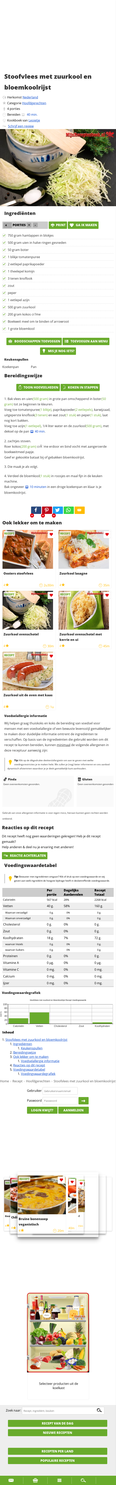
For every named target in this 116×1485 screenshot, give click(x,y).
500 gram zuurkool (21, 307)
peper (12, 293)
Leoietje (34, 120)
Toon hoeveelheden (38, 387)
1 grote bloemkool (21, 329)
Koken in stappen (80, 387)
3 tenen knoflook (20, 278)
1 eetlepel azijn (19, 300)
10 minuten (35, 487)
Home (4, 1081)
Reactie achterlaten (24, 855)
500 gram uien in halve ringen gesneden (37, 242)
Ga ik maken (83, 225)
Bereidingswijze (24, 1052)
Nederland (30, 97)
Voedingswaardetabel (29, 1069)
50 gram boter (18, 250)
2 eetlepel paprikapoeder (26, 264)
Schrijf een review (21, 126)
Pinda (9, 779)
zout (11, 286)
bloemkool (37, 476)
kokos (24, 446)
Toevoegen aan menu (86, 341)
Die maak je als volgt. (23, 467)
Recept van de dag (57, 1423)
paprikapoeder (72, 410)
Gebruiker (34, 1091)
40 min (37, 431)
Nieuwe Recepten (57, 1433)
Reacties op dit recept (29, 1065)
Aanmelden (73, 1110)
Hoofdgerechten (34, 103)
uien (37, 399)
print (57, 225)
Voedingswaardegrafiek (38, 1074)
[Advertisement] (58, 41)
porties (15, 109)
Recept (17, 1081)
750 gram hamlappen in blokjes (31, 235)
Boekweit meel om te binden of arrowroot (38, 321)
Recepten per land (57, 1451)
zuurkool (87, 426)
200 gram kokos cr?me (24, 314)
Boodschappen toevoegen (34, 341)
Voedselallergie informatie (40, 1061)
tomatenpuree (34, 410)
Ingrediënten (22, 1044)
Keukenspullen (32, 1048)
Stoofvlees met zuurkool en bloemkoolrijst (36, 1040)
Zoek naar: (13, 1410)
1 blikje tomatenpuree (24, 257)
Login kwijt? (42, 1110)
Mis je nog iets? (58, 351)
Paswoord (34, 1100)
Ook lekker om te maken (31, 1057)
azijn (29, 426)
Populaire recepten (57, 1460)
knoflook (35, 415)
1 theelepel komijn (21, 271)
